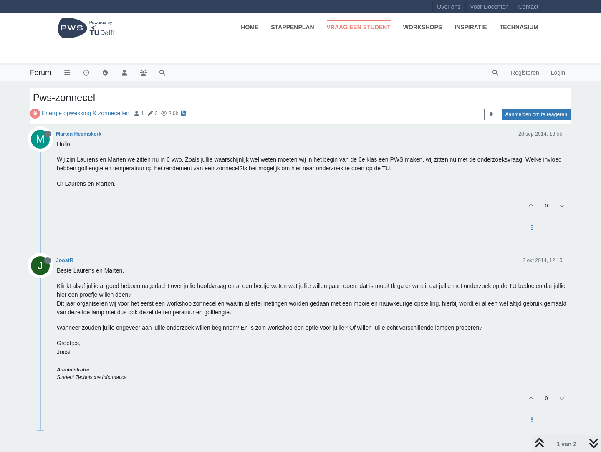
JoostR (64, 260)
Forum (40, 72)
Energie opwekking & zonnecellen (85, 113)
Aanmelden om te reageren (536, 114)
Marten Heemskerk (78, 134)
